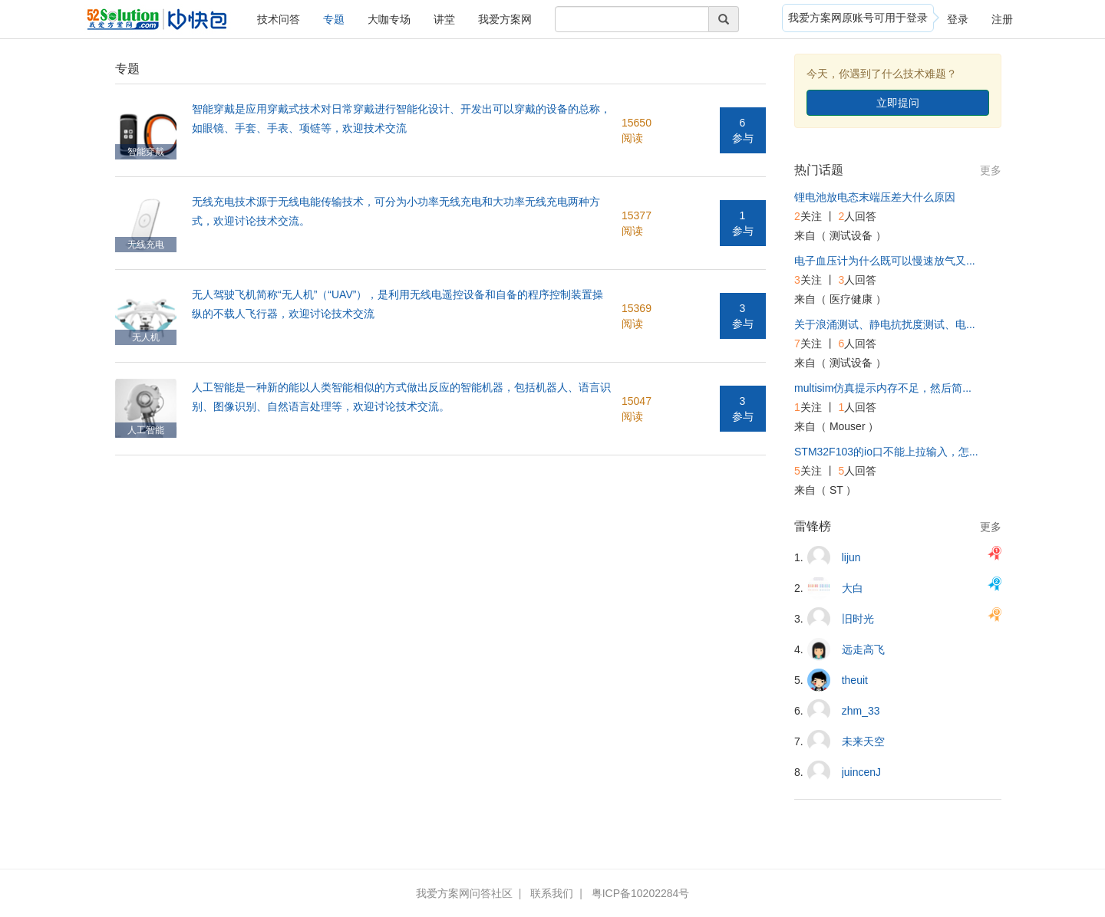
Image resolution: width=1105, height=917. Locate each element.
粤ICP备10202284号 (641, 893)
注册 (1002, 19)
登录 (957, 19)
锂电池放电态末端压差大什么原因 (874, 197)
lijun (851, 557)
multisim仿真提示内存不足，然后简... (882, 388)
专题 (334, 19)
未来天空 (863, 741)
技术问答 (278, 19)
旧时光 (858, 619)
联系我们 (551, 893)
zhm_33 (861, 711)
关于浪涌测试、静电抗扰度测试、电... (884, 324)
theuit (855, 680)
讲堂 (444, 19)
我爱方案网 (505, 19)
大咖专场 (389, 19)
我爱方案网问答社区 (464, 893)
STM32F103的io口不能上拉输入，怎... (886, 451)
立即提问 (897, 103)
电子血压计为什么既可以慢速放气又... (884, 261)
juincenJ (861, 772)
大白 (852, 588)
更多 (990, 170)
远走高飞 (863, 649)
